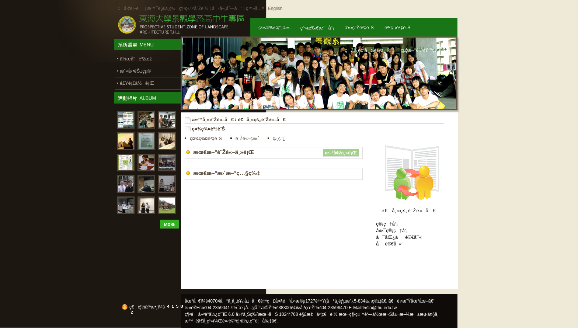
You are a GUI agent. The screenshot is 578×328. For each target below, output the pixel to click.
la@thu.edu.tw (383, 307)
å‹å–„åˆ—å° (227, 8)
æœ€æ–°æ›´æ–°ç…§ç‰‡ (226, 173)
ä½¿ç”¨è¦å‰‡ (256, 321)
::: (118, 8)
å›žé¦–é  (133, 8)
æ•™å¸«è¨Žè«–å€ (213, 119)
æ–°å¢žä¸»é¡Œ (341, 153)
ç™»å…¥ (255, 8)
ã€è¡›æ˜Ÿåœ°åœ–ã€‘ (411, 301)
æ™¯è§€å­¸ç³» (162, 8)
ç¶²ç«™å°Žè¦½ (193, 8)
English (275, 8)
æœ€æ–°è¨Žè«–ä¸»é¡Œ (223, 152)
